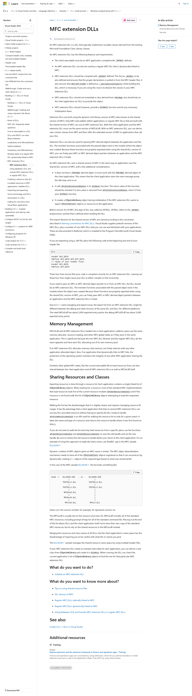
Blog (37, 688)
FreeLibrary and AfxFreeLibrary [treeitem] (20, 150)
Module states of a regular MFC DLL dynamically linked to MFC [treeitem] (21, 155)
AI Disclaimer (8, 688)
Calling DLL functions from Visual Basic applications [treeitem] (19, 203)
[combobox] (18, 26)
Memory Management (168, 25)
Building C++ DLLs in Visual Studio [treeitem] (19, 104)
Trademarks (112, 688)
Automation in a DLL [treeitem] (16, 198)
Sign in (186, 3)
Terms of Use (98, 688)
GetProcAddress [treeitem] (14, 146)
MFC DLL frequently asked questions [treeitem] (18, 126)
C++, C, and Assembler (66, 20)
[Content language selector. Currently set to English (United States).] (15, 681)
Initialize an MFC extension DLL (69, 574)
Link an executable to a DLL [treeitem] (19, 131)
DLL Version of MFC (64, 594)
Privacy (59, 688)
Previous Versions (24, 688)
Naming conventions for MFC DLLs (78, 223)
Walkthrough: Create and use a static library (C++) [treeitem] (18, 90)
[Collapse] (30, 20)
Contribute (48, 688)
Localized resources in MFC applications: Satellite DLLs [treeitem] (19, 185)
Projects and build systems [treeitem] (16, 36)
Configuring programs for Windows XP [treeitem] (15, 235)
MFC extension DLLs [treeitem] (18, 165)
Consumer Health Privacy (77, 688)
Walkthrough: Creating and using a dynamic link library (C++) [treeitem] (19, 113)
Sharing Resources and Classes (172, 28)
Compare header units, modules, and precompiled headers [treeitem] (18, 57)
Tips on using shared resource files (71, 588)
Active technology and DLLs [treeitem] (19, 194)
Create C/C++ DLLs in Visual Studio (66, 626)
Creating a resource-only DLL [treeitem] (20, 179)
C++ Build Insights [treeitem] (13, 51)
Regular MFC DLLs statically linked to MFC (74, 600)
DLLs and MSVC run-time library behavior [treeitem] (18, 137)
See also (162, 32)
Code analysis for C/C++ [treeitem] (15, 240)
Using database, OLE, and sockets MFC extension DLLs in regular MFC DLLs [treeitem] (21, 172)
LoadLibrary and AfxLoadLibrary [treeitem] (21, 142)
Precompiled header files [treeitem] (15, 66)
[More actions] (140, 20)
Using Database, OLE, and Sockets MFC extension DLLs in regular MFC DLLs (90, 612)
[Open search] (179, 3)
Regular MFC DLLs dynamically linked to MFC (76, 606)
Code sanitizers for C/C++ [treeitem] (16, 244)
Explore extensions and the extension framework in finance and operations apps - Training (88, 652)
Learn (52, 20)
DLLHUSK (54, 445)
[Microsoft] (5, 3)
